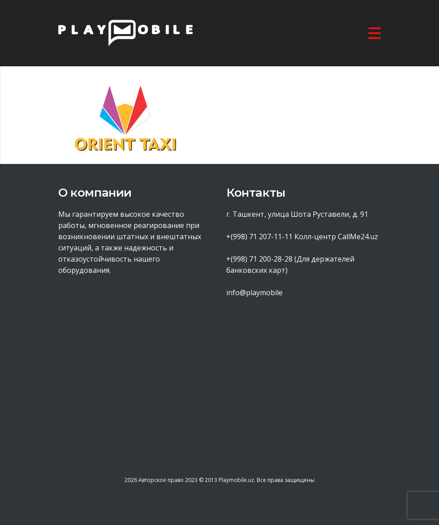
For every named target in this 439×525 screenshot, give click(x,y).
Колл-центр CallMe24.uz (336, 236)
